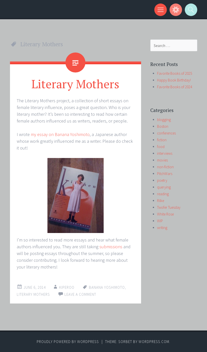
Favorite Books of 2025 (174, 73)
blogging (164, 119)
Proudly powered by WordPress (68, 341)
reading (163, 194)
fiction (162, 140)
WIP (160, 220)
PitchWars (164, 173)
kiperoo (66, 287)
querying (164, 187)
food (161, 146)
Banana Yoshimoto (107, 287)
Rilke (160, 200)
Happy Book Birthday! (174, 80)
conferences (166, 133)
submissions (110, 247)
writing (162, 227)
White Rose (165, 214)
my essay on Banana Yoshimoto (60, 134)
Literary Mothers (75, 84)
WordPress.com (154, 341)
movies (162, 160)
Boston (162, 126)
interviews (164, 153)
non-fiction (165, 166)
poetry (162, 180)
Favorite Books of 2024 (174, 86)
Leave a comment (80, 294)
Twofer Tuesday (169, 207)
